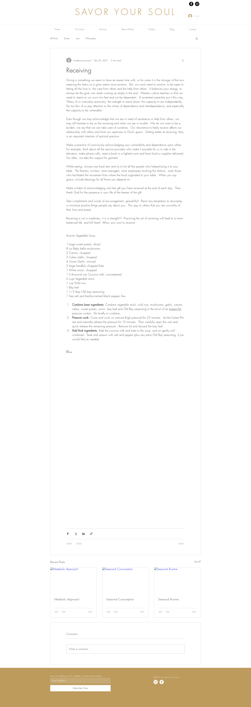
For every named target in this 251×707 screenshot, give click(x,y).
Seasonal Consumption (120, 599)
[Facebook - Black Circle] (191, 4)
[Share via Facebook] (67, 533)
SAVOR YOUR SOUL (125, 12)
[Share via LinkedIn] (83, 533)
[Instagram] (156, 682)
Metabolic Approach (66, 599)
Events (67, 38)
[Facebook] (161, 682)
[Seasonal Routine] (177, 580)
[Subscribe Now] (80, 688)
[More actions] (183, 60)
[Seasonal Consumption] (125, 580)
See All (197, 561)
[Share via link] (91, 533)
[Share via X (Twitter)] (75, 533)
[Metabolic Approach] (73, 580)
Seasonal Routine (168, 599)
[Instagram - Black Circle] (197, 4)
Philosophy (91, 38)
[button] (196, 38)
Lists (77, 38)
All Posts (54, 38)
